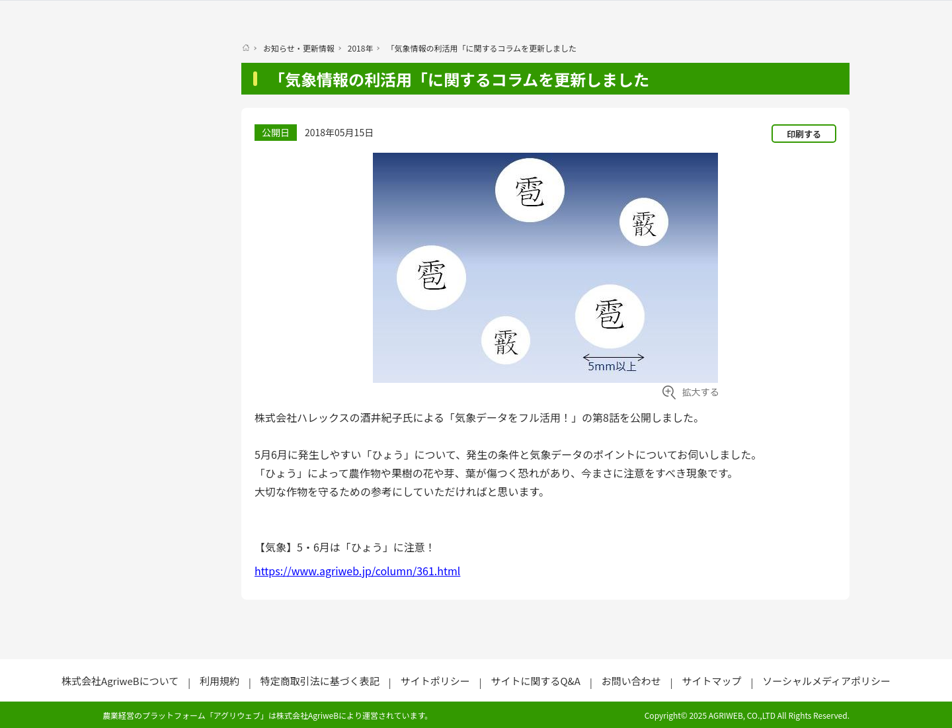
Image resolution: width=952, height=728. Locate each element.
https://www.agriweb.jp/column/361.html (357, 571)
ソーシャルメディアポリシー (826, 681)
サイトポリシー (435, 681)
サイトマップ (711, 681)
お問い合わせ (631, 681)
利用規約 (219, 681)
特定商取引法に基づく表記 (319, 681)
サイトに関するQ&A (535, 681)
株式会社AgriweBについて (119, 681)
